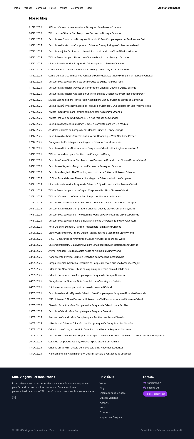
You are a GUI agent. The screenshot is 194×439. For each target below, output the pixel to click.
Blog (89, 8)
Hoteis (52, 8)
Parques (27, 8)
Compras (41, 8)
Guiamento (77, 8)
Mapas (63, 8)
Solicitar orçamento (155, 393)
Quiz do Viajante (108, 397)
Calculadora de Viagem (112, 393)
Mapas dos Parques (110, 417)
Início (17, 8)
